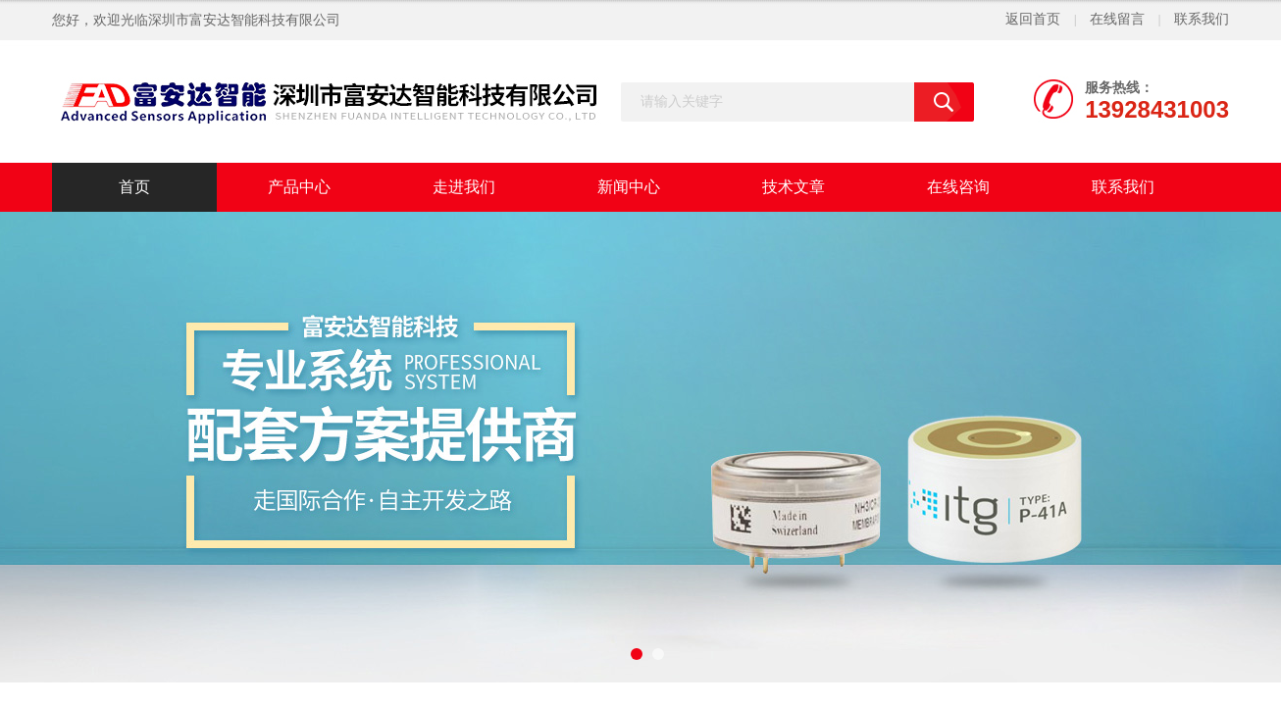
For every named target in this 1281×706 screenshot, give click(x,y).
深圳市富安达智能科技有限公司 (244, 20)
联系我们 (1201, 19)
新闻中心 (628, 186)
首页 (134, 186)
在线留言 (1117, 19)
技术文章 (793, 186)
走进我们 (464, 186)
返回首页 (1032, 19)
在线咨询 (958, 186)
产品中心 (299, 186)
